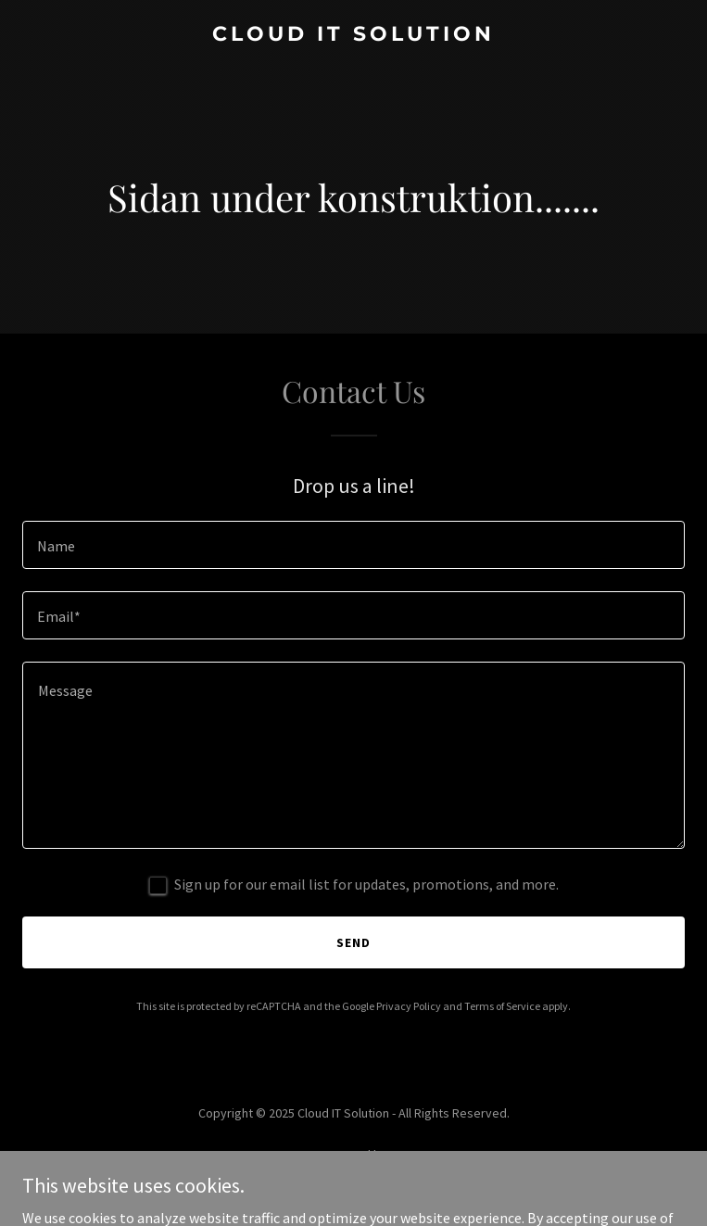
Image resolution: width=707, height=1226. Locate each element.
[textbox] (353, 545)
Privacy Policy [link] (408, 1006)
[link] (353, 35)
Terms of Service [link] (502, 1006)
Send (353, 942)
